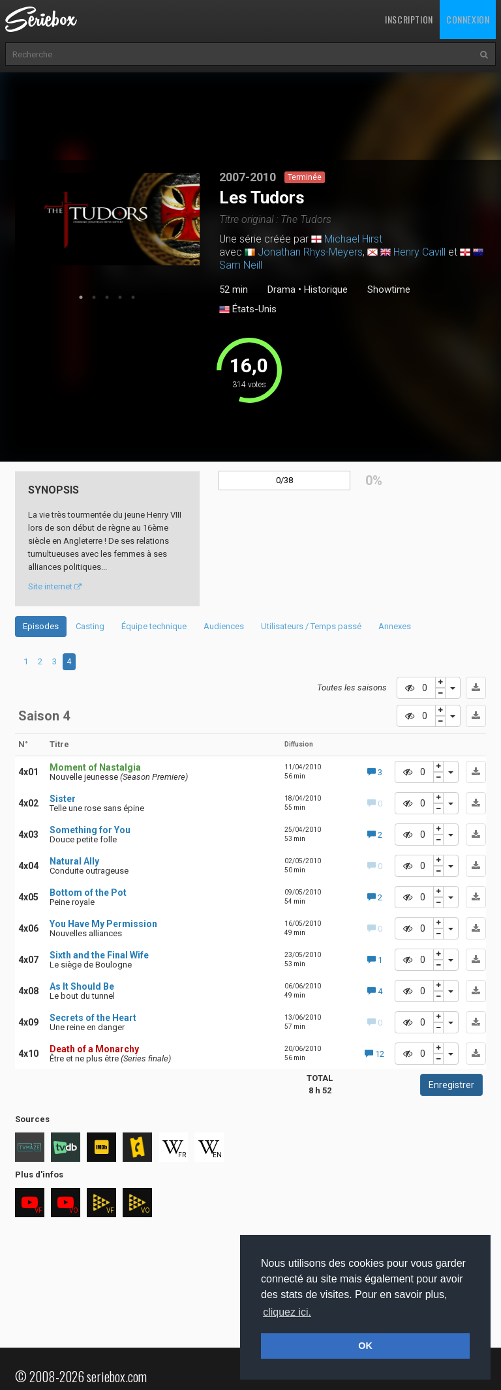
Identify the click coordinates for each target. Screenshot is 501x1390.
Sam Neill (240, 265)
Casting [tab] (90, 626)
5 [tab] (133, 297)
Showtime (388, 289)
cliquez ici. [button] (287, 1312)
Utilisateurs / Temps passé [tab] (311, 626)
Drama (281, 289)
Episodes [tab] (41, 626)
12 (374, 1054)
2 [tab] (93, 297)
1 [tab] (80, 297)
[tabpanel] (107, 219)
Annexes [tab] (394, 626)
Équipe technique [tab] (154, 626)
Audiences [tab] (224, 626)
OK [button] (365, 1345)
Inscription (409, 19)
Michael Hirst (353, 239)
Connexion (467, 19)
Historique (326, 289)
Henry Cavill (419, 252)
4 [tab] (120, 297)
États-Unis (248, 309)
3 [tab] (107, 297)
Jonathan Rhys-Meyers (310, 252)
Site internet (55, 586)
